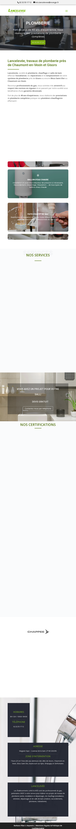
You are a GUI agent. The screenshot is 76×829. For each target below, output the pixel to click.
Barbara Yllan (19, 825)
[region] (38, 31)
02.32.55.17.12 (18, 726)
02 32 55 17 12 (25, 2)
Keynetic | (31, 825)
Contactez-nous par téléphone (38, 408)
